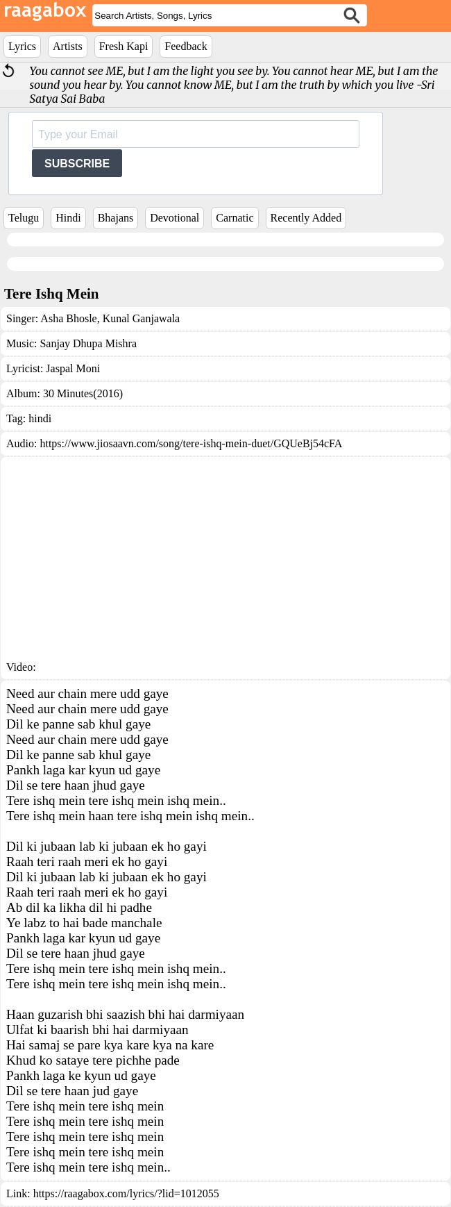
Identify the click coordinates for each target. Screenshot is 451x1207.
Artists (68, 46)
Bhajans (116, 218)
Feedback (185, 46)
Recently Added (306, 218)
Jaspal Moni (73, 368)
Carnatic (234, 218)
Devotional (174, 218)
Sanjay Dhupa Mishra (88, 343)
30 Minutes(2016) (83, 393)
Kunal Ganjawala (140, 318)
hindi (39, 418)
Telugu (23, 218)
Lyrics (22, 46)
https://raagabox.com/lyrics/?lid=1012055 (126, 1193)
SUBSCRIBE (77, 163)
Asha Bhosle (68, 318)
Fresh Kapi (123, 46)
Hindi (68, 218)
